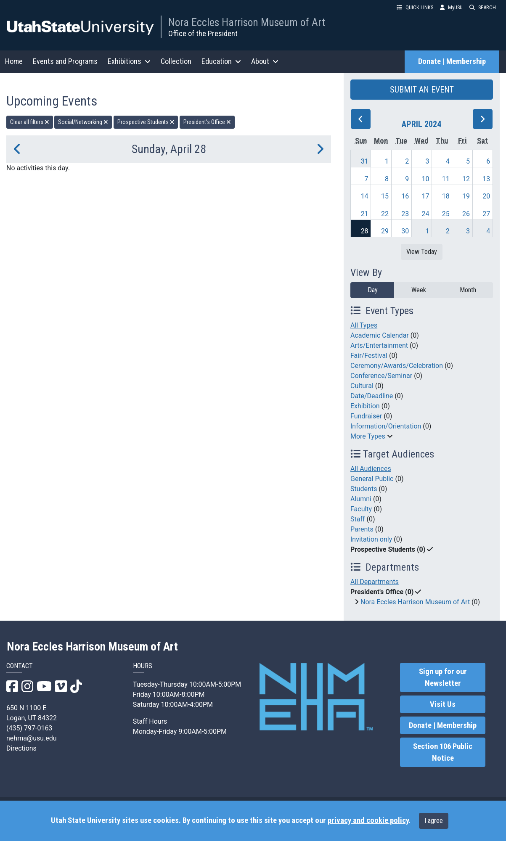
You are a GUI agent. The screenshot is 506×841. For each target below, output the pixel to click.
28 (364, 231)
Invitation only (371, 539)
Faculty (361, 509)
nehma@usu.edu (31, 738)
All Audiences (370, 469)
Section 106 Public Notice (442, 752)
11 (446, 179)
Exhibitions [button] (129, 61)
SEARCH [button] (482, 7)
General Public (371, 479)
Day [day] (373, 290)
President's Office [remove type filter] (207, 122)
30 (405, 231)
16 (405, 196)
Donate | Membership (452, 61)
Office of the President (203, 33)
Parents (362, 529)
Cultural (362, 386)
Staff (357, 519)
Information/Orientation (385, 426)
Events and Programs (65, 61)
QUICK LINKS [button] (415, 7)
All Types (363, 325)
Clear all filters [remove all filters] (29, 122)
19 (466, 196)
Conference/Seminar (381, 376)
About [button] (264, 61)
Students (363, 489)
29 (385, 231)
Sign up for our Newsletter (443, 677)
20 (486, 196)
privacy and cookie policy (368, 820)
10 (425, 179)
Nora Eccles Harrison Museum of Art (246, 22)
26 (466, 214)
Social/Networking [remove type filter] (83, 122)
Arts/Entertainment (379, 345)
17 (425, 196)
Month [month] (468, 290)
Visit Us (443, 704)
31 (364, 161)
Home (14, 61)
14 (364, 196)
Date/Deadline (371, 396)
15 (385, 196)
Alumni (360, 499)
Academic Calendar (379, 335)
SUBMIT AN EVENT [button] (422, 90)
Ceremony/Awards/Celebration (396, 366)
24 (425, 214)
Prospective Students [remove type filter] (146, 122)
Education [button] (221, 61)
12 (466, 179)
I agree (433, 821)
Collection (176, 61)
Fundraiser (366, 416)
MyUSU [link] (451, 7)
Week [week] (418, 290)
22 (385, 214)
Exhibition (365, 406)
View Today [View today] (421, 252)
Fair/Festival (368, 356)
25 (446, 214)
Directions (21, 748)
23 (405, 214)
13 (486, 179)
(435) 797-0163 (29, 728)
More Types (367, 436)
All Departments (374, 582)
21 (364, 214)
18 (446, 196)
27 (486, 214)
